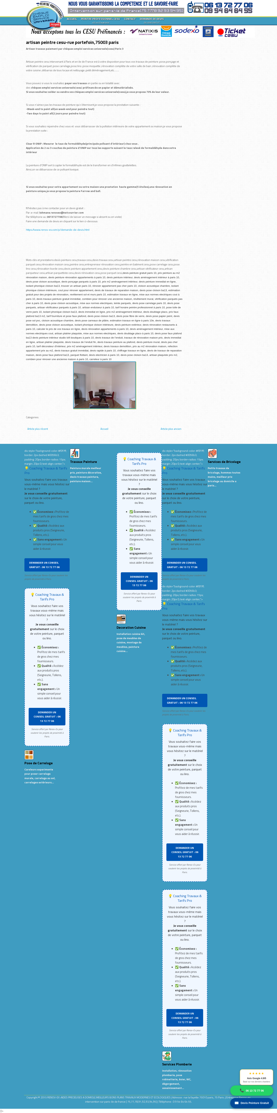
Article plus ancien (171, 429)
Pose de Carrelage (38, 763)
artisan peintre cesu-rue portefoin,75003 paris (72, 42)
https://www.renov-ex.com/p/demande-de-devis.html (57, 230)
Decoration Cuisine (131, 627)
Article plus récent (37, 429)
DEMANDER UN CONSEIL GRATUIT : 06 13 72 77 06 (44, 565)
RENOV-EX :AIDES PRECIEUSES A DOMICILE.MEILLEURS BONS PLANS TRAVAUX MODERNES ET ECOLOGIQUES (109, 1097)
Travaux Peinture (83, 461)
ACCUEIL (72, 19)
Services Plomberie (177, 1064)
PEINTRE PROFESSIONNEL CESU (100, 20)
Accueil (104, 429)
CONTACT (130, 19)
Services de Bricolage (224, 461)
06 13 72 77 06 (252, 1090)
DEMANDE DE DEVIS (152, 20)
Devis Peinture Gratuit (251, 1103)
